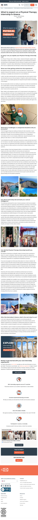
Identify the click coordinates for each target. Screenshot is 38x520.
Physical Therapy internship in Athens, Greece (25, 47)
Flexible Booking (4, 495)
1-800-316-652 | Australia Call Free (26, 488)
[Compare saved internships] (22, 4)
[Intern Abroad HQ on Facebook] (1, 486)
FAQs (2, 499)
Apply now (19, 460)
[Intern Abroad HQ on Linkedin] (5, 486)
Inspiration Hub (4, 497)
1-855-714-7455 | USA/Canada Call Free (27, 484)
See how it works (19, 452)
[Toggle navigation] (36, 5)
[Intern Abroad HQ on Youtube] (8, 486)
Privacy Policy (22, 503)
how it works (14, 364)
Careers (21, 497)
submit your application (24, 366)
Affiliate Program (23, 499)
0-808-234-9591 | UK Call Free (25, 486)
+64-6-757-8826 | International (26, 482)
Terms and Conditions (24, 501)
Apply (32, 5)
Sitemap (21, 505)
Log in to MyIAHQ (4, 503)
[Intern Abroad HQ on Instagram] (3, 486)
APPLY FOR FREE (18, 372)
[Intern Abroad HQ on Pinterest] (10, 486)
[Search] (19, 5)
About (21, 495)
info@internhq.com (23, 480)
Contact (27, 5)
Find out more (19, 445)
